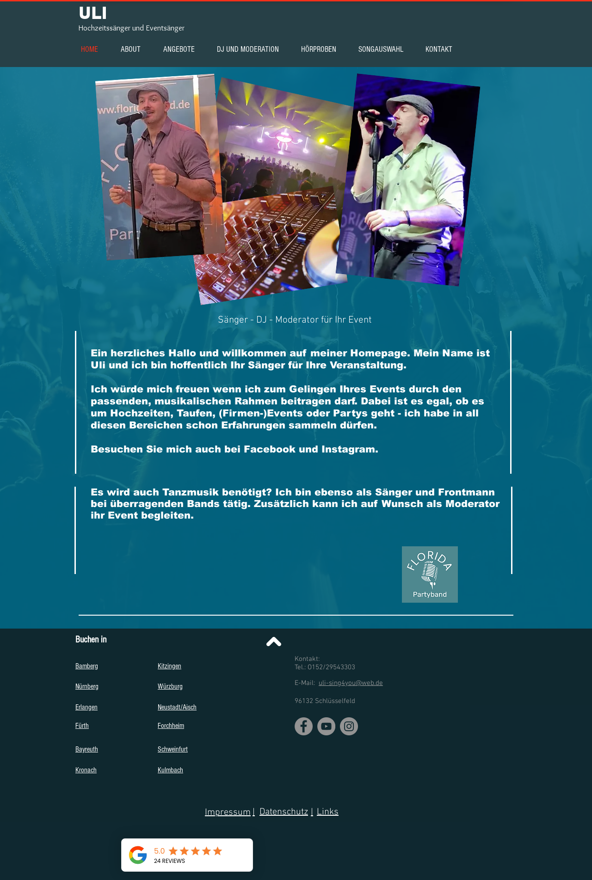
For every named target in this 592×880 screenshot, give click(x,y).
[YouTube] (326, 726)
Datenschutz (283, 812)
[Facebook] (304, 726)
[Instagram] (349, 726)
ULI (93, 13)
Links (328, 812)
